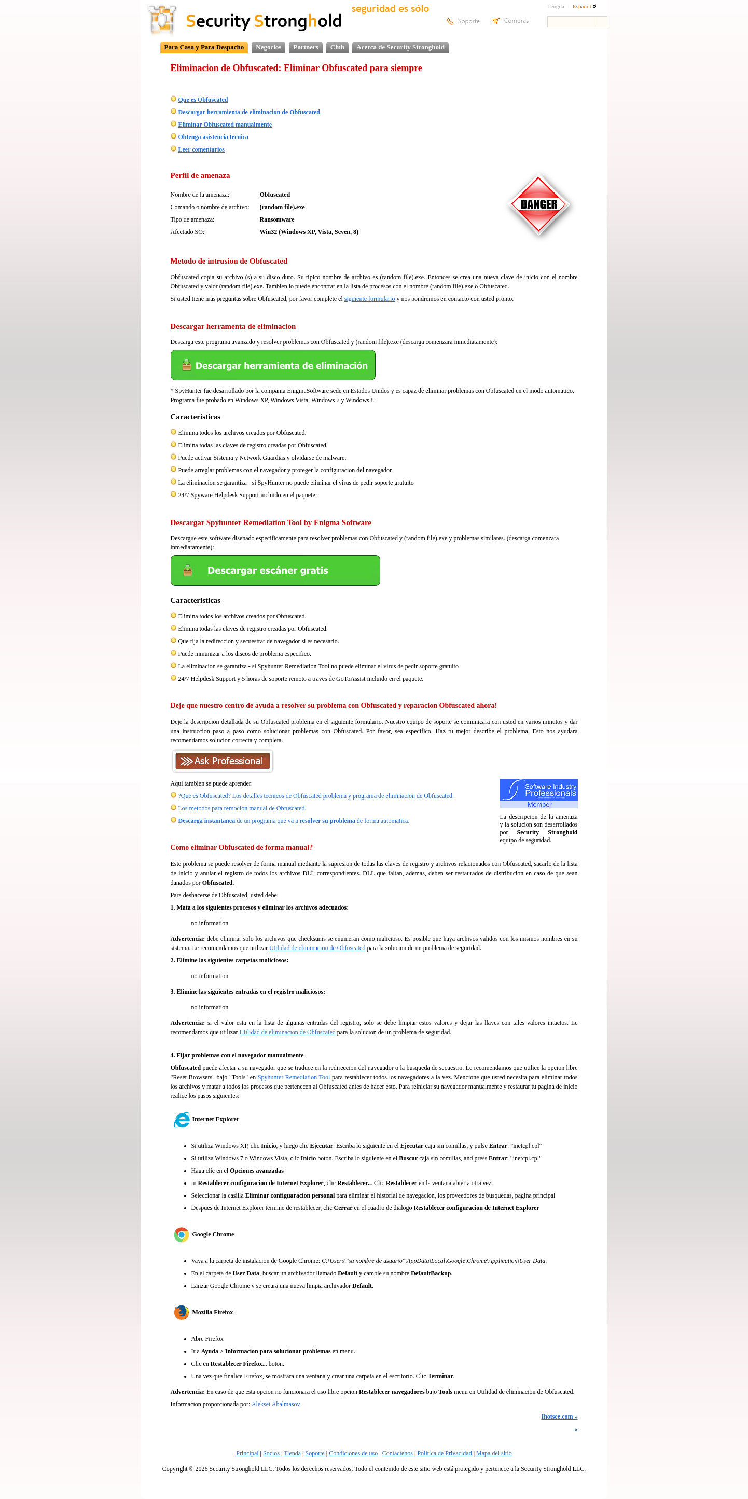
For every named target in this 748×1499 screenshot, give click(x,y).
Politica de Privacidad (444, 1453)
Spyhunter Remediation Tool (294, 1077)
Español (585, 6)
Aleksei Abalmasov (276, 1404)
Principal (247, 1453)
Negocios (268, 47)
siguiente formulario (369, 298)
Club (337, 47)
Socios (271, 1453)
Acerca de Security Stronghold (400, 47)
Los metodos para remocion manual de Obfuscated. (242, 808)
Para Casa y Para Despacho (204, 47)
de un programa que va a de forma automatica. (294, 820)
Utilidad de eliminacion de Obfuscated (317, 948)
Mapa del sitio (494, 1453)
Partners (305, 47)
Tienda (292, 1453)
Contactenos (397, 1453)
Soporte (314, 1453)
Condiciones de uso (353, 1453)
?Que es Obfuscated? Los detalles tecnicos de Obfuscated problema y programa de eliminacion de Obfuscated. (316, 796)
